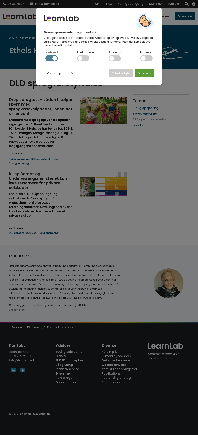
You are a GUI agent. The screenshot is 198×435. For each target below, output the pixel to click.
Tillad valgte (121, 73)
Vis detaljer (55, 73)
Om (72, 73)
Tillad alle (144, 73)
